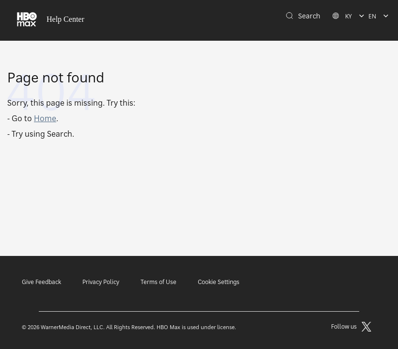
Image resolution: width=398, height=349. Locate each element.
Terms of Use (158, 282)
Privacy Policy (100, 282)
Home (45, 118)
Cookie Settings (218, 282)
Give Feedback (41, 282)
